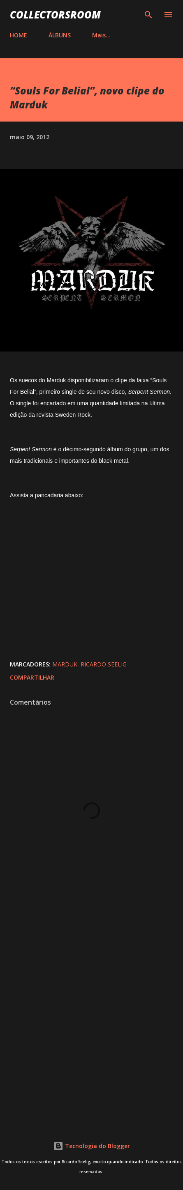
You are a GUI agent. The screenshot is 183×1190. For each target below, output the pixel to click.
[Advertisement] (91, 1014)
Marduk (64, 664)
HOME (18, 35)
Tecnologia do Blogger (91, 1146)
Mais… (101, 35)
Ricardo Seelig (104, 664)
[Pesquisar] (148, 15)
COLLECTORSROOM (55, 14)
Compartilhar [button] (32, 677)
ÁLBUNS (60, 35)
